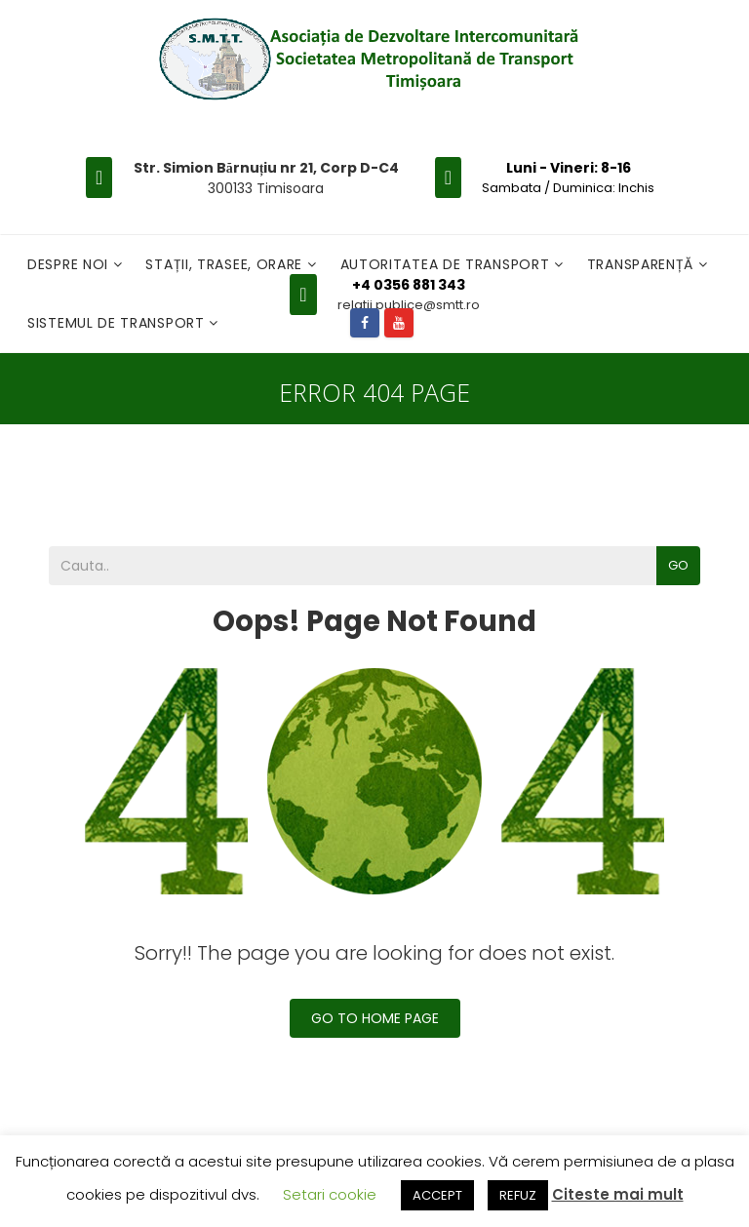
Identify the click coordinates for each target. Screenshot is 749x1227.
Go (678, 565)
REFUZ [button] (517, 1195)
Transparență (642, 264)
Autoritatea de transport (447, 264)
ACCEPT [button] (437, 1195)
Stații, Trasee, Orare (225, 264)
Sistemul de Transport (118, 323)
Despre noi (70, 264)
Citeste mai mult (618, 1194)
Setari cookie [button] (329, 1194)
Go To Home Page (375, 1018)
